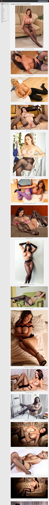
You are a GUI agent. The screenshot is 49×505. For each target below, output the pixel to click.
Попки (2, 6)
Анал (2, 19)
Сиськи (2, 5)
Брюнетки (2, 10)
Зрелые (2, 12)
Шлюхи (2, 17)
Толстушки (2, 11)
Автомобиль (3, 18)
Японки (2, 13)
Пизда (2, 7)
